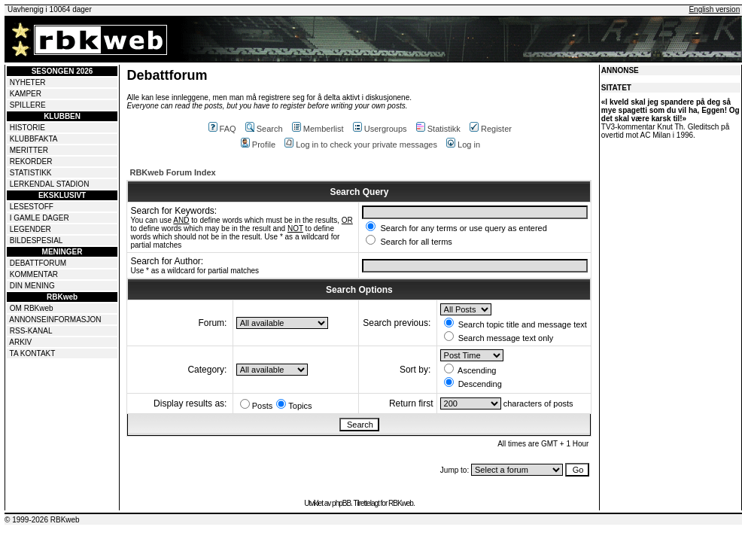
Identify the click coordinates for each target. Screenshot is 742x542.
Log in (463, 144)
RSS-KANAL (31, 331)
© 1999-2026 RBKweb (42, 520)
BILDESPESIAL (36, 240)
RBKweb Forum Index (172, 172)
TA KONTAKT (33, 353)
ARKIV (20, 342)
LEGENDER (30, 229)
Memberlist (318, 128)
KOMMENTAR (34, 274)
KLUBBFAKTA (34, 139)
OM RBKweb (31, 308)
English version (714, 9)
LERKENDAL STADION (50, 184)
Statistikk (438, 128)
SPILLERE (28, 105)
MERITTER (29, 150)
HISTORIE (27, 127)
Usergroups (380, 128)
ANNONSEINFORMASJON (55, 319)
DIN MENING (32, 286)
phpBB (341, 503)
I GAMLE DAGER (39, 218)
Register (491, 128)
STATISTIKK (31, 173)
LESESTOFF (31, 206)
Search (264, 128)
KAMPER (25, 94)
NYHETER (28, 82)
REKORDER (31, 161)
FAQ (222, 128)
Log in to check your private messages (360, 144)
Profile (258, 144)
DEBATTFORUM (38, 263)
